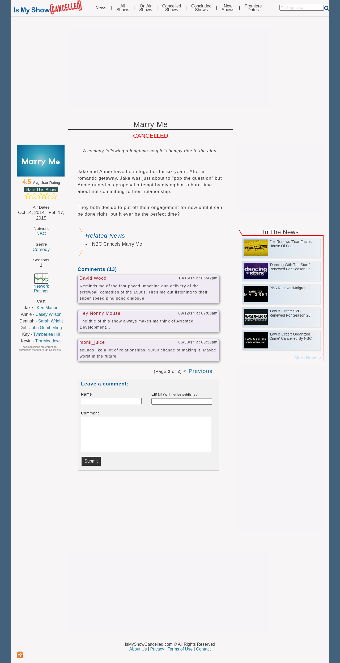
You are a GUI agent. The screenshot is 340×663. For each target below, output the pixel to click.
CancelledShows (171, 8)
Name (86, 394)
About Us (138, 649)
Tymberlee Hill (46, 334)
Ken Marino (47, 307)
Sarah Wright (50, 321)
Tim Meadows (48, 341)
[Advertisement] (170, 67)
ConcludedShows (201, 8)
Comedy (41, 249)
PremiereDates (253, 8)
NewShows (228, 8)
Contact (203, 649)
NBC (41, 233)
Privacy (157, 649)
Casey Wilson (49, 314)
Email (175, 394)
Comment (90, 413)
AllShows (122, 8)
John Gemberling (45, 327)
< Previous (197, 371)
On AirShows (145, 8)
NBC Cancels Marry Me (117, 244)
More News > (307, 357)
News (101, 8)
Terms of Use (180, 649)
